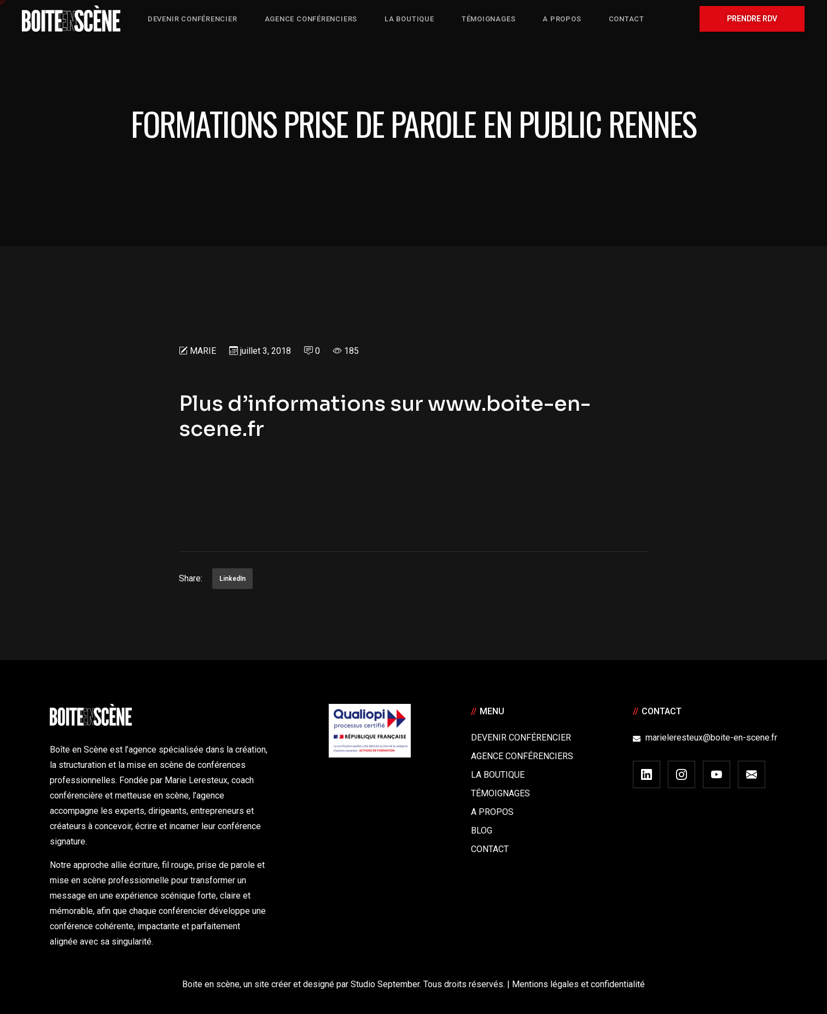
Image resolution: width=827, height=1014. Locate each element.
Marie (203, 351)
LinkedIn (232, 578)
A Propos (492, 812)
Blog (481, 830)
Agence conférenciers (522, 756)
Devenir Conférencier (521, 737)
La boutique (498, 775)
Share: (190, 578)
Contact (490, 849)
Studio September (385, 984)
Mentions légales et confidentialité (578, 984)
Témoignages (500, 793)
